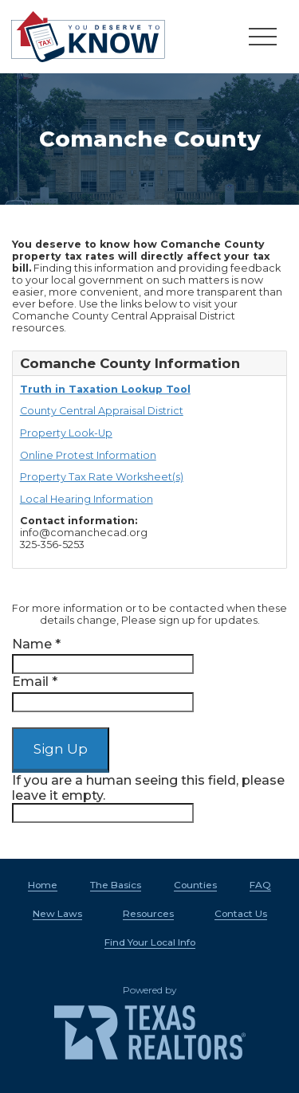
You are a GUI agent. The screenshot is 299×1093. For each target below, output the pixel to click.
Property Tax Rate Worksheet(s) (101, 477)
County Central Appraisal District (101, 411)
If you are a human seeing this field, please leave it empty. (148, 798)
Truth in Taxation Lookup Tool (105, 389)
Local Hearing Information (86, 499)
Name (36, 644)
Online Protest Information (88, 455)
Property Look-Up (66, 433)
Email (34, 681)
